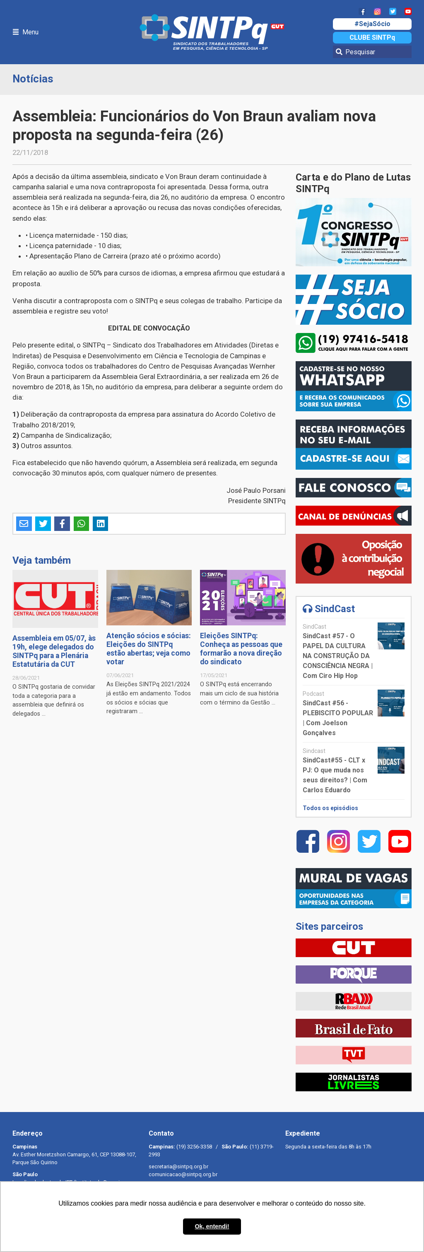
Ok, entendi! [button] (212, 1226)
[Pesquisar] (372, 52)
